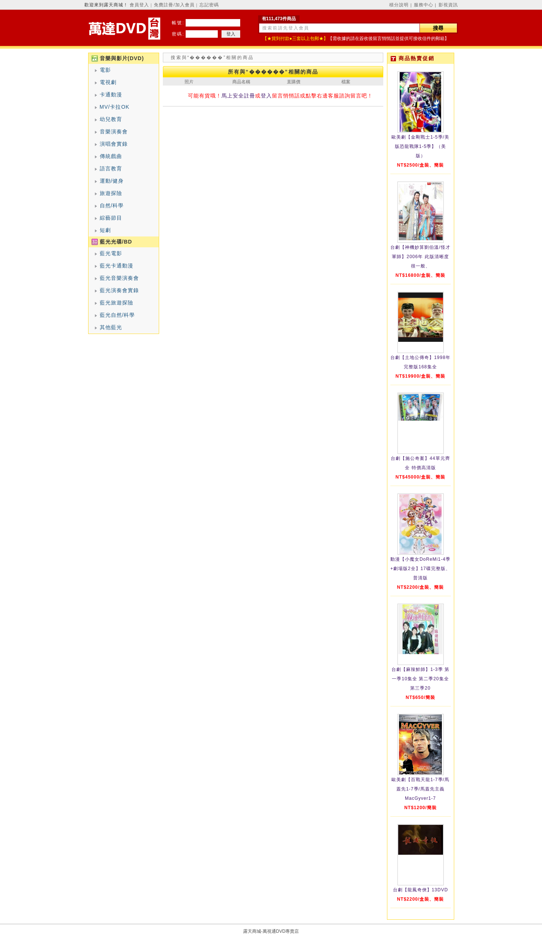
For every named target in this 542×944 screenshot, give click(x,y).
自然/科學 (112, 205)
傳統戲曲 (111, 156)
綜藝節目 (111, 218)
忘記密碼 (209, 4)
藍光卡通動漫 (116, 266)
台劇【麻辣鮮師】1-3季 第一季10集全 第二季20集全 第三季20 (420, 679)
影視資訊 (448, 4)
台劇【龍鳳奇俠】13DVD (420, 889)
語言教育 (111, 168)
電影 (105, 70)
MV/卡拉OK (115, 107)
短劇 (105, 230)
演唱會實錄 (114, 144)
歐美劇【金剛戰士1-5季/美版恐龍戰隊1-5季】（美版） (420, 146)
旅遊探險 (111, 193)
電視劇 (108, 82)
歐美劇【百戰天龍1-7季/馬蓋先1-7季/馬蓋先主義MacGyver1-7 (420, 789)
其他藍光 (111, 327)
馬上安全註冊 (238, 96)
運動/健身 (112, 181)
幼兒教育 (111, 119)
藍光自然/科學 (117, 315)
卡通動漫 (111, 95)
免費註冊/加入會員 (174, 4)
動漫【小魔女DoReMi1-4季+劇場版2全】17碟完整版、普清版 (420, 569)
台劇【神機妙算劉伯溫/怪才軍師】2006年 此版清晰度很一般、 (420, 257)
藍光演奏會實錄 (119, 290)
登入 (266, 96)
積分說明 (399, 4)
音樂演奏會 (114, 131)
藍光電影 (111, 253)
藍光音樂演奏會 (119, 278)
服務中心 (423, 4)
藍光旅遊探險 (116, 303)
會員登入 (139, 4)
